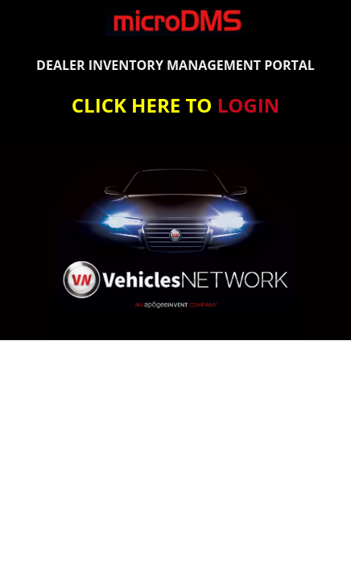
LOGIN (248, 105)
